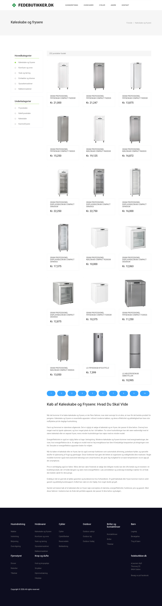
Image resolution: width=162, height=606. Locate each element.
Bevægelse (135, 536)
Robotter (14, 568)
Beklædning (63, 546)
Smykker (38, 568)
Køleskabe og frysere (143, 23)
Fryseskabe (22, 108)
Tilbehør (110, 544)
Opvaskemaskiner (25, 84)
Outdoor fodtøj (88, 541)
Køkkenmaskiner (25, 89)
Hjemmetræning (41, 573)
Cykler (102, 5)
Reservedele (63, 541)
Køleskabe (22, 119)
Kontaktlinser (112, 534)
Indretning (15, 536)
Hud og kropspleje (42, 563)
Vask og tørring (24, 73)
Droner (13, 563)
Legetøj (134, 531)
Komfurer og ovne (25, 68)
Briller (109, 539)
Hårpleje (38, 578)
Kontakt (125, 5)
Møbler (13, 531)
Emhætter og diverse (26, 78)
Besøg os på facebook (139, 575)
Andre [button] (113, 5)
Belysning (14, 541)
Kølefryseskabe (24, 113)
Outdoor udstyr (89, 531)
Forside (129, 23)
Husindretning (71, 5)
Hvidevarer (88, 5)
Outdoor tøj (87, 536)
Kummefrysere (24, 124)
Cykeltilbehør (64, 536)
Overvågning (16, 546)
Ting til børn (135, 541)
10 (145, 393)
